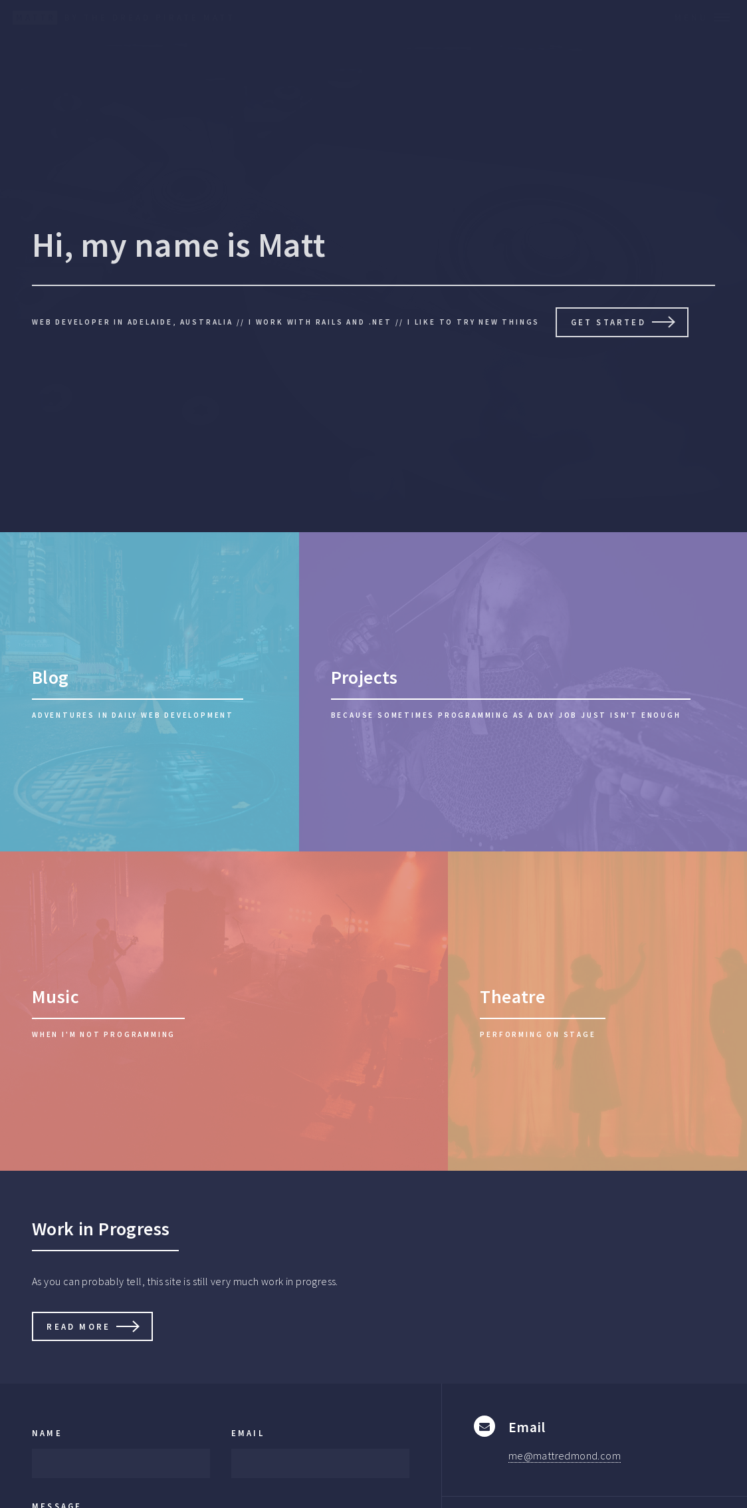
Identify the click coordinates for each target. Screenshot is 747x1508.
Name (47, 1433)
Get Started (608, 322)
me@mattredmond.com (564, 1455)
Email (248, 1433)
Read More (78, 1326)
